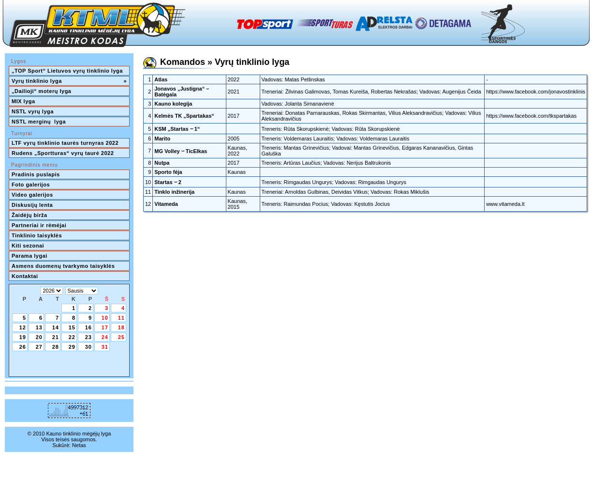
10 (105, 318)
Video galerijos (32, 195)
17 (105, 327)
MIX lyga (23, 101)
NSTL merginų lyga (39, 121)
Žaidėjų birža (29, 215)
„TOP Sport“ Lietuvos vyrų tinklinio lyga (67, 71)
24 (105, 337)
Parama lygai (29, 256)
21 (55, 337)
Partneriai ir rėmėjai (39, 225)
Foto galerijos (31, 184)
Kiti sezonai (28, 245)
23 (88, 337)
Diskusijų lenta (32, 205)
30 (88, 347)
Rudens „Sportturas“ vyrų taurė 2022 (63, 153)
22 (72, 337)
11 (121, 318)
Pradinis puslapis (36, 174)
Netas (79, 445)
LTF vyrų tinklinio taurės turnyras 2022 (66, 143)
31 (105, 347)
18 (121, 327)
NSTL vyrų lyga (33, 111)
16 (88, 327)
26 (22, 347)
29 (72, 347)
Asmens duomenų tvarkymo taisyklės (63, 266)
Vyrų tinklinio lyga (69, 81)
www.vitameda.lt (505, 204)
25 (121, 337)
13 (39, 327)
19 (22, 337)
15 (72, 327)
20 (39, 337)
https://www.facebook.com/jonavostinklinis (535, 91)
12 (22, 327)
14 (55, 327)
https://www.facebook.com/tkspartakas (531, 116)
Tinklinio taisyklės (37, 235)
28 (55, 347)
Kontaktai (25, 276)
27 (39, 347)
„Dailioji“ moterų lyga (41, 91)
